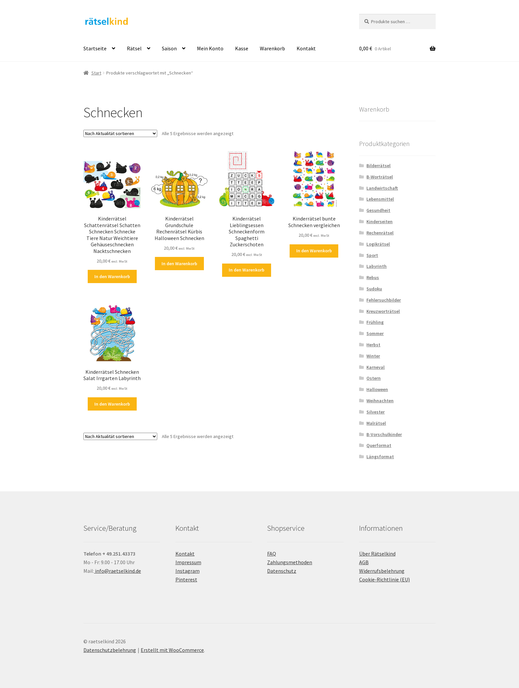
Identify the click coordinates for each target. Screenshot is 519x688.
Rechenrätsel (380, 233)
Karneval (375, 367)
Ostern (373, 378)
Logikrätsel (378, 244)
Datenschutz (281, 570)
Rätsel (134, 48)
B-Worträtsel (379, 177)
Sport (372, 255)
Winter (373, 356)
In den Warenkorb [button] (112, 276)
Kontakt (306, 48)
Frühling (375, 322)
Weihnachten (380, 401)
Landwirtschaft (382, 188)
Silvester (375, 412)
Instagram (187, 570)
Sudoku (374, 289)
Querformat (378, 445)
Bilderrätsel (378, 166)
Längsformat (380, 457)
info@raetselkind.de (117, 570)
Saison (169, 48)
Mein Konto (210, 48)
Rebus (372, 277)
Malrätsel (376, 423)
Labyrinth (376, 266)
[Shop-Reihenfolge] (120, 133)
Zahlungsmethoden (289, 562)
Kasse (241, 48)
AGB (364, 562)
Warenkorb (272, 48)
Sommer (375, 333)
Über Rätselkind (377, 553)
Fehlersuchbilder (383, 300)
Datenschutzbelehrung (109, 650)
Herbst (373, 345)
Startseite (95, 48)
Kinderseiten (379, 221)
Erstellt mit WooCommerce (172, 650)
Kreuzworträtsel (383, 311)
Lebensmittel (380, 199)
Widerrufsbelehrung (381, 570)
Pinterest (186, 579)
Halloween (377, 389)
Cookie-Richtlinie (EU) (384, 579)
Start (96, 73)
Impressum (188, 562)
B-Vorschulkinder (384, 434)
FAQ (271, 553)
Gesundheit (378, 210)
